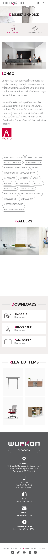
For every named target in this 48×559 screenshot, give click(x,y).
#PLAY (35, 178)
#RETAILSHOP (27, 199)
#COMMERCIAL (22, 183)
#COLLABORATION (28, 173)
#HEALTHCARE (27, 188)
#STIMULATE (9, 178)
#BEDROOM (9, 173)
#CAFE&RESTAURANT (13, 204)
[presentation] (3, 29)
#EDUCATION (10, 188)
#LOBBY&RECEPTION (13, 157)
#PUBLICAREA (10, 193)
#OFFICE (38, 183)
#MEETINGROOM (35, 157)
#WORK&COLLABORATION (15, 167)
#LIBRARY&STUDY (33, 162)
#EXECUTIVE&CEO (12, 162)
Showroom (24, 450)
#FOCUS (24, 178)
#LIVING (35, 167)
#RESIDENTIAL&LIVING (30, 193)
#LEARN (7, 183)
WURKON (26, 548)
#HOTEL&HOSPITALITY (14, 209)
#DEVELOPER (10, 199)
